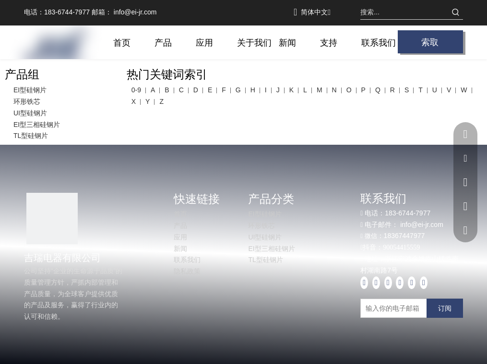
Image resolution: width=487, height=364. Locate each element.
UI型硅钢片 (30, 113)
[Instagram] (400, 282)
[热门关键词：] (456, 12)
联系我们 (187, 260)
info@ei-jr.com (135, 12)
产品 (180, 225)
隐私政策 (187, 271)
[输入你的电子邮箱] (403, 308)
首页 (180, 214)
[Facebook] (364, 282)
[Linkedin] (376, 282)
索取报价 (430, 44)
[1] (52, 218)
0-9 (136, 90)
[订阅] (445, 308)
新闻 (180, 248)
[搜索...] (404, 12)
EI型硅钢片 (30, 90)
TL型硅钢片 (30, 135)
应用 (180, 237)
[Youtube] (388, 282)
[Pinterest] (412, 282)
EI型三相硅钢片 (36, 124)
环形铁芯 (26, 101)
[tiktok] (424, 282)
